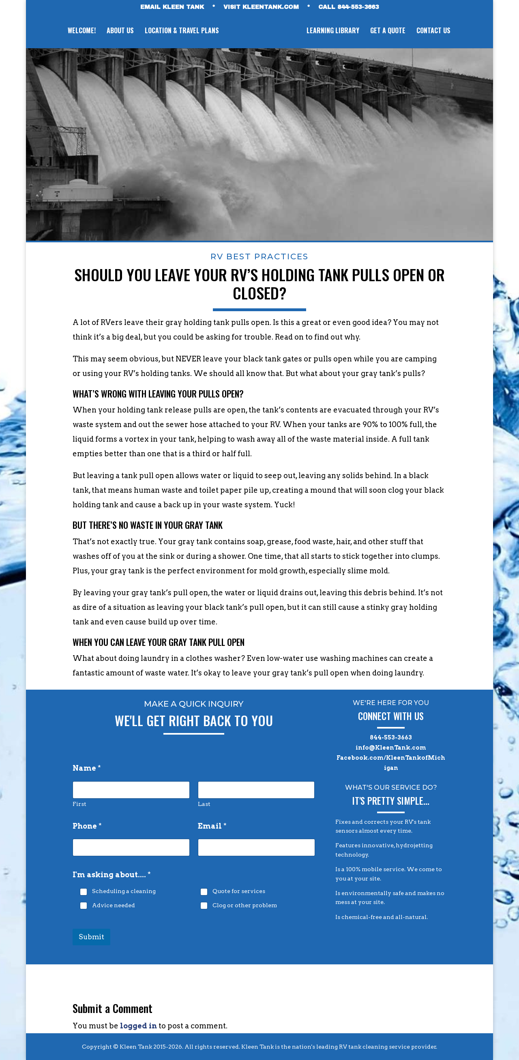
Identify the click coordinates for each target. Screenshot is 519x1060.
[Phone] (131, 847)
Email (212, 826)
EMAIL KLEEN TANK (172, 7)
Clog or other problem (244, 905)
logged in (138, 1026)
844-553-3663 (391, 737)
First (79, 804)
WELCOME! (80, 31)
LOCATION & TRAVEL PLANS (181, 31)
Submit (91, 937)
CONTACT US (435, 31)
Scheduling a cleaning (124, 891)
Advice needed (113, 905)
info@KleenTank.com (391, 747)
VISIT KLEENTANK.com (261, 7)
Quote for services (238, 891)
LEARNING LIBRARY (334, 31)
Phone (87, 826)
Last (204, 804)
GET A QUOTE (389, 31)
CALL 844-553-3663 (348, 7)
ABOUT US (119, 31)
